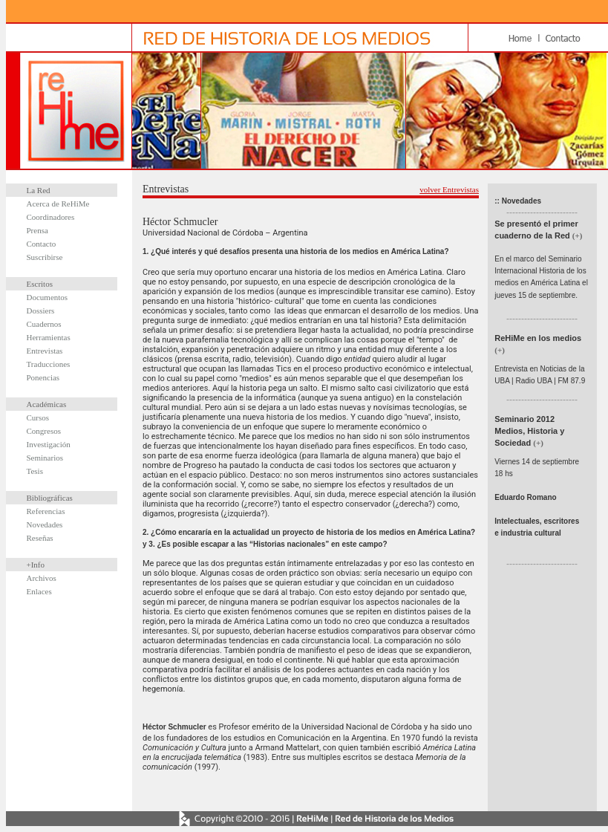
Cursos (38, 417)
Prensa (37, 230)
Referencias (46, 511)
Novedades (45, 524)
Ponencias (43, 377)
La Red (38, 190)
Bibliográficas (50, 497)
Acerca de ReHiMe (58, 203)
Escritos (40, 283)
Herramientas (49, 337)
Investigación (49, 444)
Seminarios (45, 457)
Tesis (35, 471)
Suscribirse (45, 257)
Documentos (47, 297)
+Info (36, 564)
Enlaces (39, 591)
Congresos (44, 430)
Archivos (41, 577)
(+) (577, 235)
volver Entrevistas (449, 189)
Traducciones (49, 364)
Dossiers (41, 310)
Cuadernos (44, 323)
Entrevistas (45, 350)
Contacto (41, 243)
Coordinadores (51, 216)
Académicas (47, 404)
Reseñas (40, 537)
